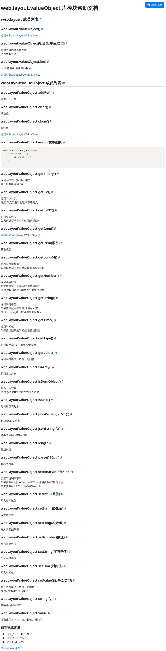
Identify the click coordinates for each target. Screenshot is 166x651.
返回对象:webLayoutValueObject (20, 35)
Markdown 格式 (10, 648)
